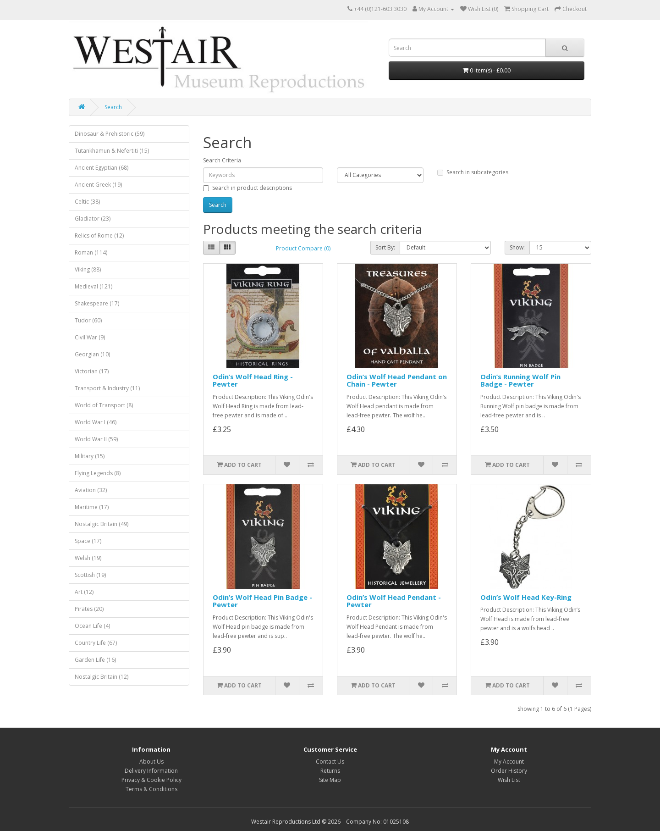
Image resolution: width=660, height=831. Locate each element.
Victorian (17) (92, 371)
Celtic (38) (87, 201)
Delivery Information (151, 771)
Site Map (330, 780)
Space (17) (88, 541)
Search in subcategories (472, 172)
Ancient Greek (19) (98, 184)
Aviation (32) (91, 490)
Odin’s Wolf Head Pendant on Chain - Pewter (396, 380)
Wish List (509, 780)
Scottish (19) (90, 575)
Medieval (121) (93, 286)
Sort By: (385, 247)
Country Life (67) (96, 643)
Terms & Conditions (151, 789)
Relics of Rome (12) (99, 235)
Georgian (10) (92, 354)
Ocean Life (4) (92, 626)
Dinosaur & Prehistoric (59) (109, 134)
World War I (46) (95, 422)
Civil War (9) (90, 337)
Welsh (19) (88, 558)
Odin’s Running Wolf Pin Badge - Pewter (520, 380)
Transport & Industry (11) (107, 388)
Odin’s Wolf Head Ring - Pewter (253, 380)
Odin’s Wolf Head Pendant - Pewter (393, 601)
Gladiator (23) (92, 218)
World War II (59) (96, 439)
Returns (330, 771)
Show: (517, 247)
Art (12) (84, 592)
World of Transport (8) (104, 405)
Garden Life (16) (95, 660)
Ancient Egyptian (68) (101, 168)
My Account (509, 761)
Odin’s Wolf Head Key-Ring (526, 597)
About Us (151, 761)
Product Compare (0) (303, 248)
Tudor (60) (88, 320)
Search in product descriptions (247, 188)
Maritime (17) (92, 507)
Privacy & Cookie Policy (151, 780)
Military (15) (89, 456)
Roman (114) (91, 252)
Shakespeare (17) (97, 303)
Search (113, 107)
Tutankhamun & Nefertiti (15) (112, 151)
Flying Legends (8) (98, 473)
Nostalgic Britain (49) (101, 524)
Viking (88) (88, 269)
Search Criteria (222, 160)
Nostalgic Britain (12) (101, 677)
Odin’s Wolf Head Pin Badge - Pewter (262, 601)
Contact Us (330, 761)
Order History (509, 771)
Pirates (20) (89, 609)
